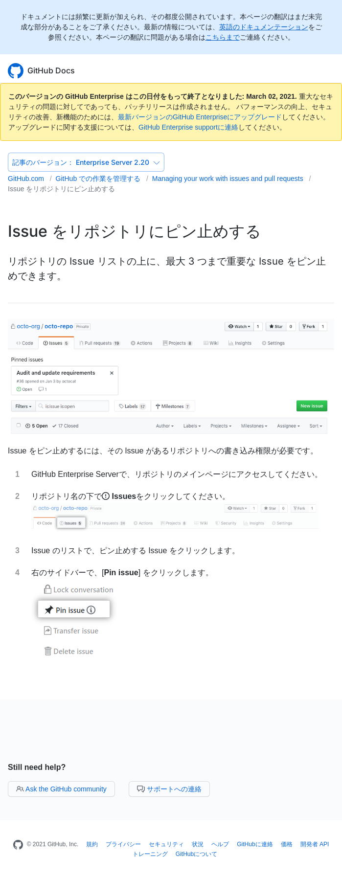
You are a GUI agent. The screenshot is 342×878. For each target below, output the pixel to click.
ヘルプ (220, 844)
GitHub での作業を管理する (99, 178)
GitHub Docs (51, 70)
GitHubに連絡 (255, 844)
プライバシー (123, 844)
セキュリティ (166, 844)
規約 (92, 844)
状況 (198, 844)
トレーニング (150, 854)
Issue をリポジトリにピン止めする (61, 189)
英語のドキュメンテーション (263, 27)
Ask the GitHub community (61, 789)
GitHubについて (196, 854)
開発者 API (314, 844)
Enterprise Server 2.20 (86, 162)
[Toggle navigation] (329, 69)
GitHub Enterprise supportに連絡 (188, 127)
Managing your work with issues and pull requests (228, 178)
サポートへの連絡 (169, 789)
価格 (287, 844)
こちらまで (222, 37)
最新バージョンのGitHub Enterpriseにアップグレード (200, 117)
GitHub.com (27, 178)
